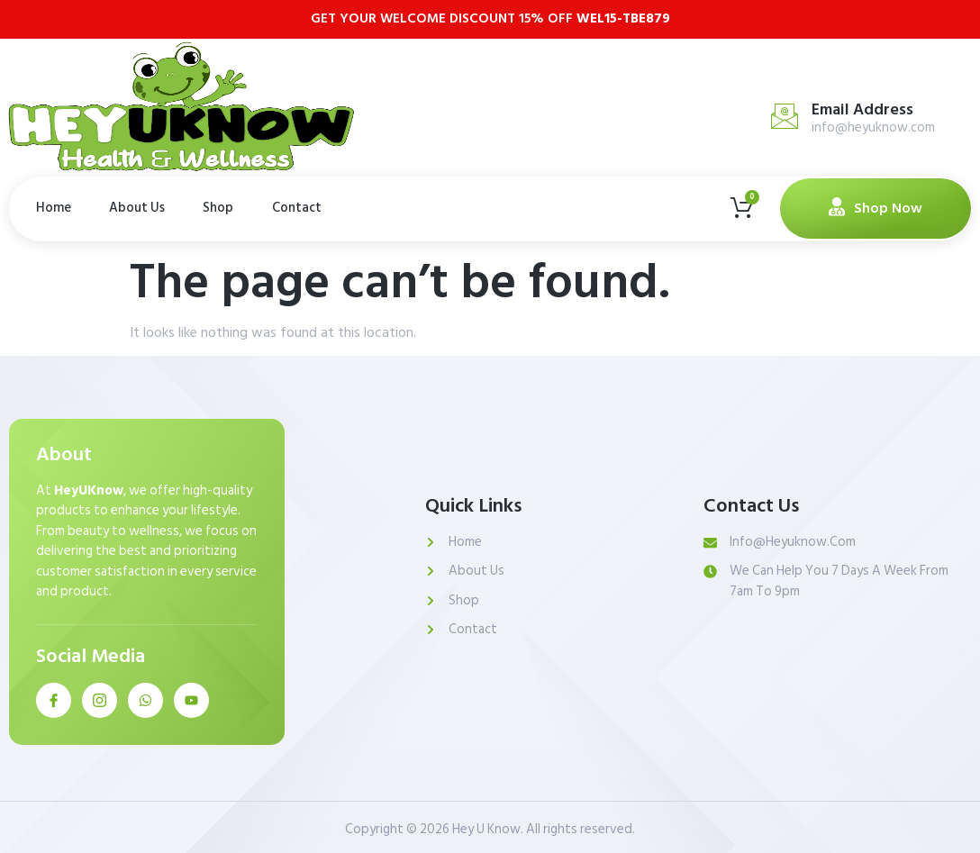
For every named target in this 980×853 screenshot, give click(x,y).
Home (58, 207)
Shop (238, 207)
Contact (324, 207)
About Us (149, 207)
